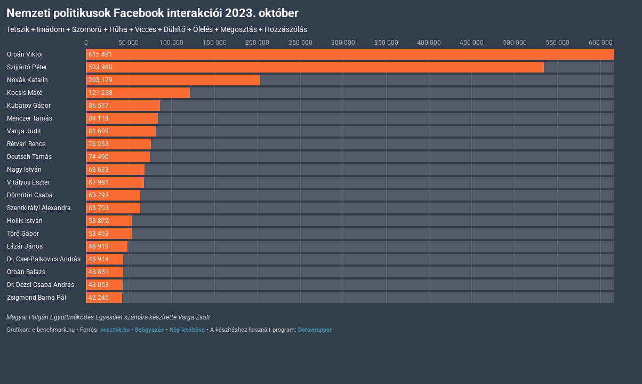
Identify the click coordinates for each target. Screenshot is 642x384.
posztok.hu (115, 329)
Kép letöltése (187, 329)
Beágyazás (149, 329)
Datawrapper (315, 329)
